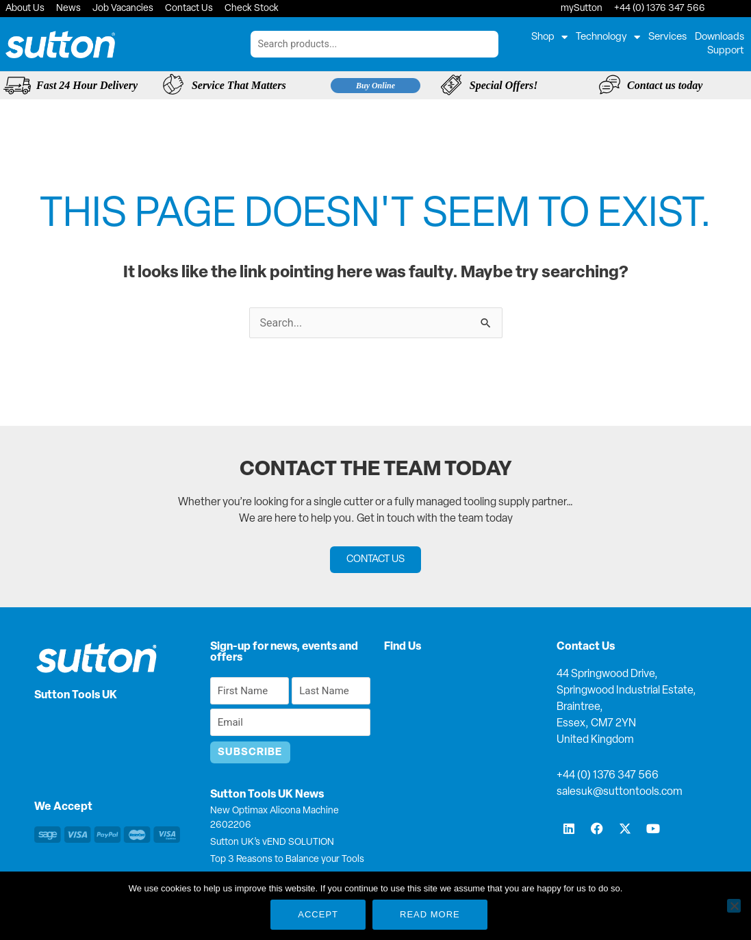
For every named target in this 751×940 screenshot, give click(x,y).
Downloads (719, 37)
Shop (549, 38)
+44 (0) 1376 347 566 (608, 775)
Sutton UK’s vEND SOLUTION (272, 842)
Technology (608, 38)
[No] (734, 906)
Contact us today (664, 85)
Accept (318, 914)
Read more (430, 914)
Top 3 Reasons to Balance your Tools (287, 859)
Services (667, 37)
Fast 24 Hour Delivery (87, 85)
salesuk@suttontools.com (620, 792)
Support (725, 51)
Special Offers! (504, 85)
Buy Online (375, 85)
